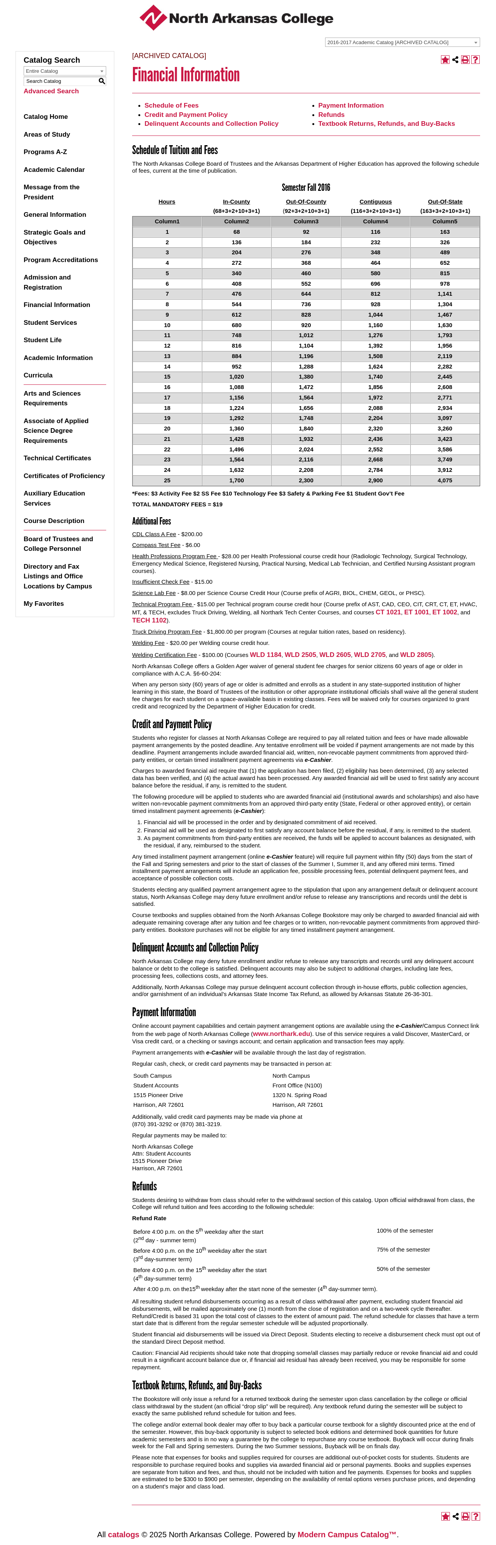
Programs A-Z (45, 152)
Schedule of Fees (172, 105)
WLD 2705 (370, 654)
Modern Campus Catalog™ (347, 1534)
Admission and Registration (47, 282)
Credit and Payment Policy (186, 114)
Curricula (38, 375)
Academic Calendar (54, 169)
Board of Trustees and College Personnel (58, 544)
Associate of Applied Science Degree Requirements (56, 430)
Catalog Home (46, 116)
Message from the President (52, 192)
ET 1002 (444, 612)
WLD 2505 (300, 654)
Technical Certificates (57, 458)
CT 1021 (388, 612)
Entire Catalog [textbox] (42, 71)
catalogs (124, 1534)
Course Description (54, 521)
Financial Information (57, 305)
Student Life (43, 340)
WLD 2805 (416, 654)
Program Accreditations (61, 260)
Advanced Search (51, 91)
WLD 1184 (265, 654)
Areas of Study (47, 134)
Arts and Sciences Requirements (52, 398)
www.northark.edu (281, 1033)
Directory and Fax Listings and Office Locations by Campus (58, 576)
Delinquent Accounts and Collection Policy (212, 123)
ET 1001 (416, 612)
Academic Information (58, 358)
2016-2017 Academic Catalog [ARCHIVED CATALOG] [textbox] (387, 42)
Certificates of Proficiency (64, 476)
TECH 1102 (149, 620)
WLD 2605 (335, 654)
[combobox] (402, 42)
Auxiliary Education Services (54, 498)
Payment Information (351, 105)
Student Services (50, 322)
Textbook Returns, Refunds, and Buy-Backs (387, 123)
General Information (55, 214)
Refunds (332, 114)
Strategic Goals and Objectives (55, 237)
